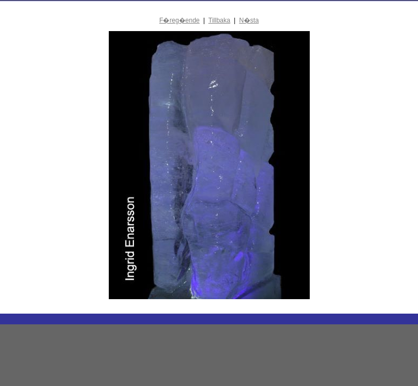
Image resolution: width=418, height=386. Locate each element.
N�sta (249, 20)
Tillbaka (219, 20)
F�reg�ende (179, 20)
